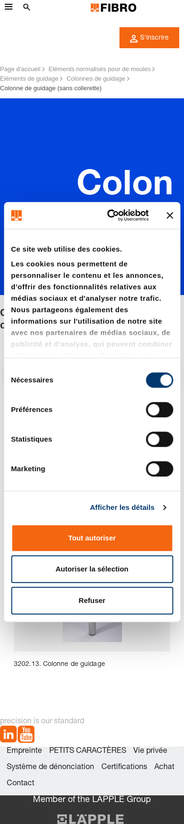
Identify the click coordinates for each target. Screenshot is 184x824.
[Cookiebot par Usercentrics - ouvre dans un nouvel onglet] (111, 215)
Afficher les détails (122, 507)
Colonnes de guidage (95, 78)
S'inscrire (149, 38)
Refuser (92, 600)
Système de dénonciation (50, 767)
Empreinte (24, 751)
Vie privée (150, 751)
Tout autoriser (92, 538)
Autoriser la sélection (92, 569)
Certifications (124, 767)
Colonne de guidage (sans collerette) (50, 88)
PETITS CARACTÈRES (87, 751)
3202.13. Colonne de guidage (59, 664)
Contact (20, 784)
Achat (164, 767)
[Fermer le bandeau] (169, 215)
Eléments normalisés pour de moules (100, 69)
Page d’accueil (20, 69)
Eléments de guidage (29, 78)
